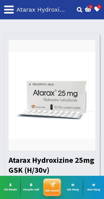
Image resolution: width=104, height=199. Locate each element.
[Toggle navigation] (9, 9)
